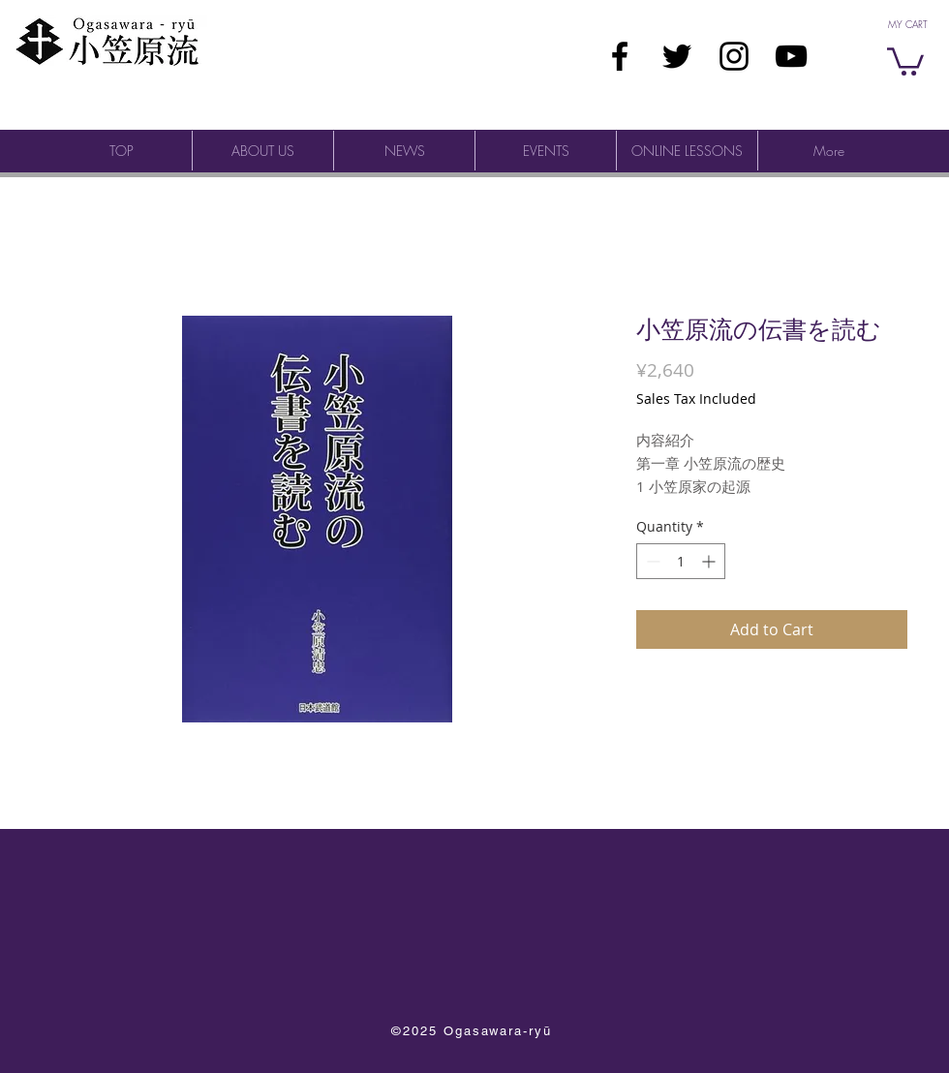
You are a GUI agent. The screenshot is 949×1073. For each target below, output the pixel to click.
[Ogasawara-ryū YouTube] (791, 56)
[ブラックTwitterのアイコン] (677, 56)
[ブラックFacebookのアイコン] (619, 56)
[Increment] (710, 561)
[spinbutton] (680, 561)
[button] (905, 60)
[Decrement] (651, 561)
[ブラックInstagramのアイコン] (734, 56)
